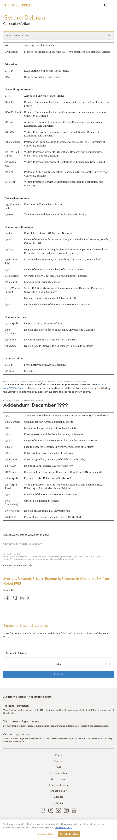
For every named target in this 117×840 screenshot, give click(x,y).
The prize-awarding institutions (21, 721)
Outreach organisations (16, 734)
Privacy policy (58, 773)
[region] (58, 829)
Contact (58, 761)
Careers (58, 796)
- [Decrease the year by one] (7, 664)
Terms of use (58, 779)
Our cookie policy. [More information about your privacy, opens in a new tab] (63, 827)
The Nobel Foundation (16, 705)
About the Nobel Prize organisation (27, 697)
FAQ (58, 767)
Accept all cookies (69, 834)
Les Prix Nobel (13, 381)
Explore (58, 674)
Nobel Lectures (19, 388)
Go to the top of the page (15, 565)
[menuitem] (58, 755)
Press (58, 755)
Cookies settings (45, 834)
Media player (58, 790)
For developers (58, 785)
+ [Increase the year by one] (109, 664)
